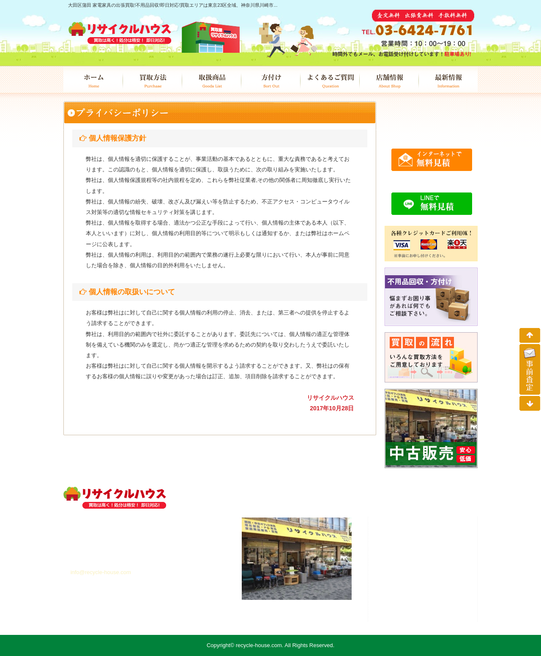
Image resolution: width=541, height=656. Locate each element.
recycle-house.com (259, 645)
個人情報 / (409, 622)
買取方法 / (413, 547)
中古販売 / (412, 575)
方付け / (409, 566)
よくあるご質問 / (419, 585)
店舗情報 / (416, 594)
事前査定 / (406, 612)
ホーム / (403, 538)
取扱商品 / (414, 557)
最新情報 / (408, 603)
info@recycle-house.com (101, 572)
